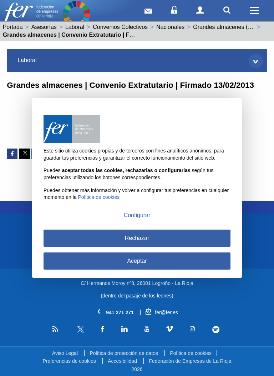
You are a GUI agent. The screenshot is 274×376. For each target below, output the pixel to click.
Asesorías (44, 27)
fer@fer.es (162, 312)
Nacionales (170, 27)
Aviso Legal (65, 353)
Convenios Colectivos (120, 27)
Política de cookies (191, 353)
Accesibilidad (122, 361)
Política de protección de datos (124, 353)
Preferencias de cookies (69, 361)
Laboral (74, 27)
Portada (13, 27)
